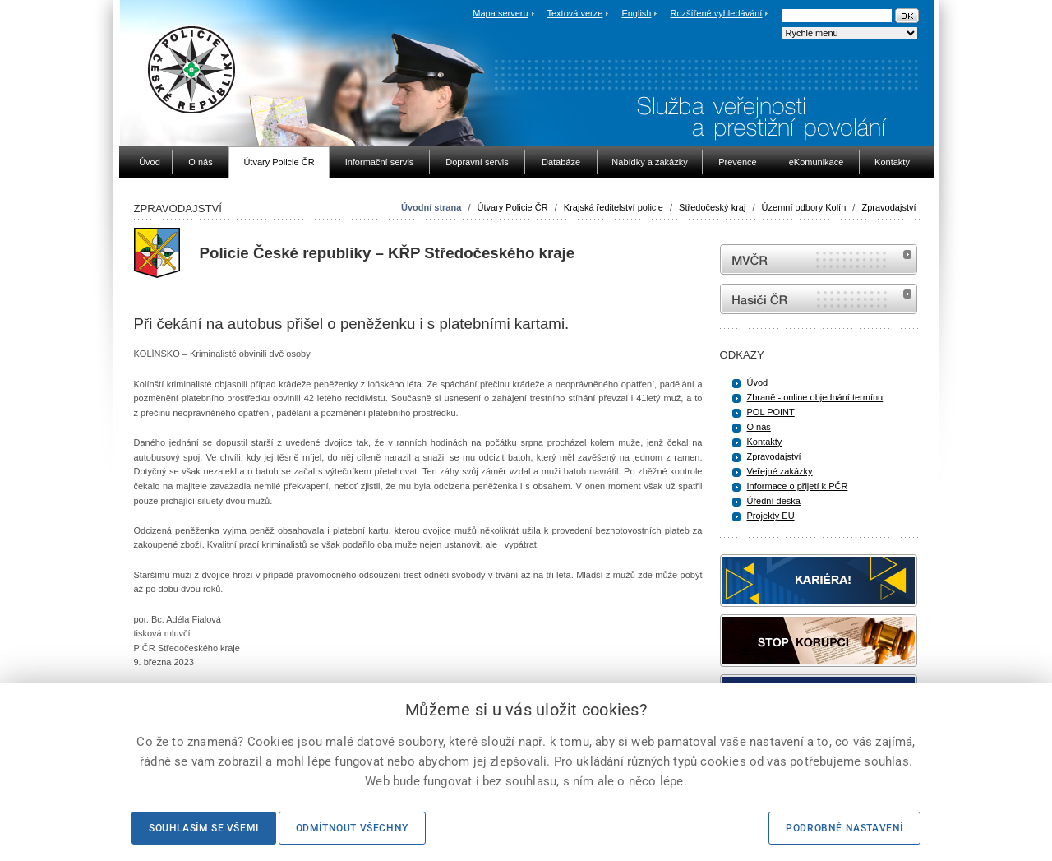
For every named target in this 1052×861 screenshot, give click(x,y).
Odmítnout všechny (352, 828)
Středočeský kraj (712, 207)
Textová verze (574, 13)
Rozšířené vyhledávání (717, 13)
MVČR (818, 259)
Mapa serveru (500, 13)
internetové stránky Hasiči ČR (818, 299)
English (636, 13)
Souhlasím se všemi (204, 828)
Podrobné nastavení (844, 828)
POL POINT (771, 412)
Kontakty (764, 442)
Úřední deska (774, 501)
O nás (759, 427)
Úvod (757, 382)
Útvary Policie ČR (513, 207)
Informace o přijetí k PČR (797, 486)
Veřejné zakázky (780, 471)
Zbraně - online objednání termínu (815, 397)
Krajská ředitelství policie (613, 207)
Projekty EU (771, 516)
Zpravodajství (888, 207)
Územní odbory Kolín (804, 207)
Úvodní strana (431, 207)
